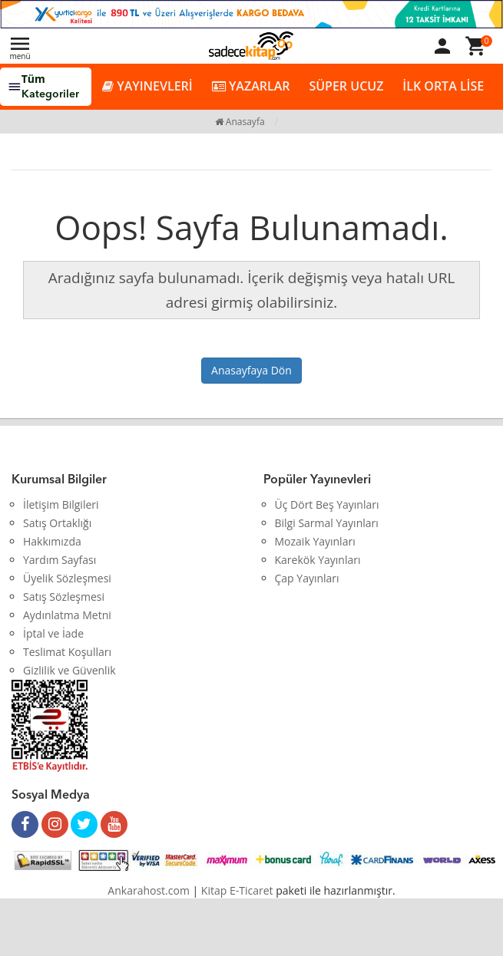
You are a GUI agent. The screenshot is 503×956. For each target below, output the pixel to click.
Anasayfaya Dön (251, 370)
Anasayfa (240, 121)
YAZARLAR (251, 86)
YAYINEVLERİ (147, 86)
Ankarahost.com (149, 890)
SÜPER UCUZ (346, 85)
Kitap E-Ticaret (237, 890)
